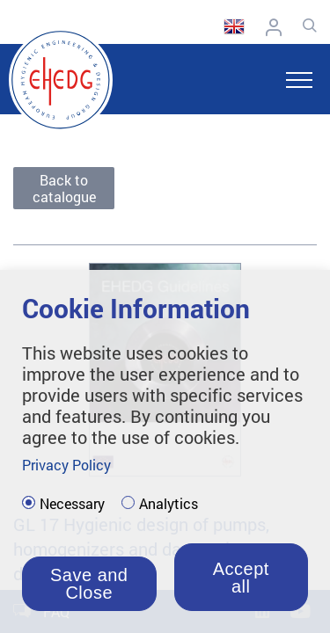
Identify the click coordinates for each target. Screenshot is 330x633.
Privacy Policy (66, 464)
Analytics (168, 504)
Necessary (72, 504)
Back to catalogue (64, 188)
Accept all (241, 577)
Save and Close (89, 583)
